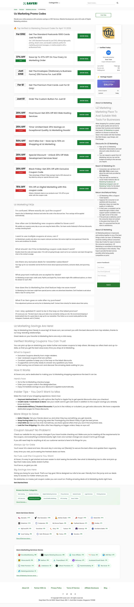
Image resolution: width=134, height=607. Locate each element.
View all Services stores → (24, 538)
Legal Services (89, 494)
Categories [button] (54, 2)
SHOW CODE (84, 115)
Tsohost (67, 528)
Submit (108, 285)
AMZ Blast (108, 555)
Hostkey (97, 523)
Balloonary (78, 560)
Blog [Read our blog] (105, 588)
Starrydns (24, 518)
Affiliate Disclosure (92, 588)
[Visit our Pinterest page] (71, 594)
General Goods (77, 494)
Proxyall (80, 518)
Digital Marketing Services (50, 494)
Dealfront (43, 560)
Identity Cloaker (62, 518)
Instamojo (81, 529)
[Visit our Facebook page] (63, 594)
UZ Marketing (107, 130)
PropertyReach (60, 560)
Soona (93, 555)
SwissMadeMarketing (27, 555)
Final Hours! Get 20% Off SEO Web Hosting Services (50, 115)
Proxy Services (65, 494)
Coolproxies (41, 523)
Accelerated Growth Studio (98, 560)
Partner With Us (40, 588)
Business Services (34, 494)
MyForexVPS (24, 529)
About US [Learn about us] (25, 588)
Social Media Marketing (50, 498)
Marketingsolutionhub (27, 571)
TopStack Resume (79, 523)
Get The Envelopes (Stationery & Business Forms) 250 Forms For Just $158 (50, 73)
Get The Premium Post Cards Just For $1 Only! (49, 87)
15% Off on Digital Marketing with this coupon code (47, 189)
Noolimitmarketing (85, 566)
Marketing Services (31, 9)
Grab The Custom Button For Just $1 (47, 99)
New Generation (42, 518)
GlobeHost (24, 523)
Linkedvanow (44, 566)
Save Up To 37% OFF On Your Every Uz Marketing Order (48, 59)
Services (21, 9)
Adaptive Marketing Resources (52, 555)
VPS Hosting (63, 498)
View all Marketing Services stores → (27, 575)
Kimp (54, 529)
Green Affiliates (76, 555)
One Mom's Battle (100, 529)
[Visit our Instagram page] (75, 594)
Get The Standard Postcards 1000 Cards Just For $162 (49, 36)
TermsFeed (40, 528)
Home (15, 9)
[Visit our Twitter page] (67, 594)
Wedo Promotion (26, 566)
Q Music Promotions (64, 566)
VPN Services (21, 498)
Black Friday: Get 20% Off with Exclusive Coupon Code (49, 170)
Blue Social (103, 566)
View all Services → (21, 502)
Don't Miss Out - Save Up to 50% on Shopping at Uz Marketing (47, 142)
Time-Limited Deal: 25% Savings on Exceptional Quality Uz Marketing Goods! (49, 129)
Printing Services (101, 494)
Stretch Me (97, 518)
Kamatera (76, 534)
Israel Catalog (25, 534)
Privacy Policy (56, 588)
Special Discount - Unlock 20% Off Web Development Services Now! (49, 156)
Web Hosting (21, 494)
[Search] (117, 3)
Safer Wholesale (44, 534)
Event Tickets (74, 498)
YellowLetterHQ (25, 560)
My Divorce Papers (59, 523)
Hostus (61, 534)
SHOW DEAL (84, 36)
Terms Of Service (73, 588)
